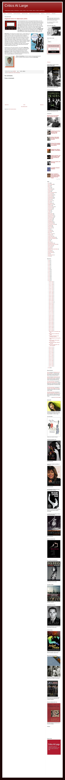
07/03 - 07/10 (51, 315)
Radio (49, 253)
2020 (49, 268)
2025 (49, 261)
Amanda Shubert (50, 223)
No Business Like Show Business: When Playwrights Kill (55, 132)
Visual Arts (49, 205)
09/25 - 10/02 (51, 299)
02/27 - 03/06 (51, 355)
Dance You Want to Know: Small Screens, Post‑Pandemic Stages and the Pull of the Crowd (55, 175)
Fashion (49, 239)
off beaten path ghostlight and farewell (53, 388)
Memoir (49, 232)
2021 (49, 267)
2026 (49, 260)
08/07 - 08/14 (51, 308)
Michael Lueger (50, 213)
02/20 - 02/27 (51, 356)
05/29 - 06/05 (51, 322)
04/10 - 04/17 (51, 347)
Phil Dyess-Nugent (51, 206)
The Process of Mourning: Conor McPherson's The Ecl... (54, 336)
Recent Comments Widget (57, 397)
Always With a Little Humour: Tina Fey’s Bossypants (54, 345)
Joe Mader (49, 230)
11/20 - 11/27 (51, 288)
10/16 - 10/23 (51, 295)
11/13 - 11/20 (51, 289)
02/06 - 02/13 (51, 359)
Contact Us (48, 13)
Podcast (49, 210)
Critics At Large (16, 6)
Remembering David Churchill (52, 244)
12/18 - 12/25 (51, 283)
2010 (49, 367)
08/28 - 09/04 (51, 304)
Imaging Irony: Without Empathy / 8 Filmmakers (55, 150)
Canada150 (50, 225)
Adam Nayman (50, 251)
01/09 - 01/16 (51, 364)
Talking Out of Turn (51, 216)
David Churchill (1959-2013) (34, 13)
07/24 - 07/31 (51, 311)
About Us (42, 13)
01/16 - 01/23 (51, 363)
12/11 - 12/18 (51, 284)
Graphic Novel (50, 227)
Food (49, 240)
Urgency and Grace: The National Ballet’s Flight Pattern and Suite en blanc (55, 157)
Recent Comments (17, 13)
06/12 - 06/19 (51, 319)
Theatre (49, 187)
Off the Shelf (50, 226)
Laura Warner (50, 219)
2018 (49, 271)
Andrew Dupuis (50, 236)
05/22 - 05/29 (51, 323)
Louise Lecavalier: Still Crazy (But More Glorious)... (54, 340)
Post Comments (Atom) (12, 109)
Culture (49, 191)
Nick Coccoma (50, 218)
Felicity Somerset (50, 252)
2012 (49, 279)
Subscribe (53, 13)
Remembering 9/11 (51, 243)
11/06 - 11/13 (51, 291)
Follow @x (48, 62)
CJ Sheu (49, 211)
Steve (48, 372)
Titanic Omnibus (50, 245)
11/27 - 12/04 (51, 287)
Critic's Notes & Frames (51, 224)
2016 (49, 273)
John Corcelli (50, 193)
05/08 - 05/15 (51, 326)
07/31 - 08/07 (51, 310)
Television (49, 190)
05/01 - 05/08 (51, 327)
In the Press (10, 13)
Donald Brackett (50, 197)
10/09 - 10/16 (51, 296)
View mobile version (24, 106)
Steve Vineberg (50, 184)
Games (49, 212)
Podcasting (49, 247)
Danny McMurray (50, 217)
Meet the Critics (25, 13)
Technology (50, 250)
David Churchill (50, 198)
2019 (49, 269)
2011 (49, 280)
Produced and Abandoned (52, 238)
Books (49, 185)
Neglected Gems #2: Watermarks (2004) (16, 18)
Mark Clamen (50, 200)
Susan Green (50, 207)
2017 (49, 272)
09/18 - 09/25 (51, 300)
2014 (49, 276)
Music (49, 186)
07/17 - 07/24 (51, 312)
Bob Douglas (50, 203)
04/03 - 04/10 (51, 348)
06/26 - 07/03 (51, 316)
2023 (49, 264)
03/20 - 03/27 (51, 351)
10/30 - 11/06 (51, 292)
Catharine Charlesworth (51, 237)
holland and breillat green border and (53, 393)
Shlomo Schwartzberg (17, 72)
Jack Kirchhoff (50, 231)
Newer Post (6, 104)
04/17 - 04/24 (51, 330)
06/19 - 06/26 (51, 318)
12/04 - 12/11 (51, 285)
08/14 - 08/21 (51, 307)
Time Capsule (50, 246)
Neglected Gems (11, 72)
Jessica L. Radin (50, 233)
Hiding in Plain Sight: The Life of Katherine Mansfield (55, 138)
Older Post (41, 104)
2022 (49, 265)
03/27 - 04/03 (51, 349)
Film (7, 72)
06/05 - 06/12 (51, 320)
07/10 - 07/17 (51, 314)
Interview (49, 199)
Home (5, 13)
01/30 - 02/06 (51, 360)
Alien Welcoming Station (51, 381)
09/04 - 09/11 (51, 303)
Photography (50, 220)
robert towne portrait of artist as (52, 382)
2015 (49, 275)
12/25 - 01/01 (51, 281)
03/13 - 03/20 (51, 352)
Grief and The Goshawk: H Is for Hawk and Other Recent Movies (55, 144)
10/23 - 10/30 (51, 293)
